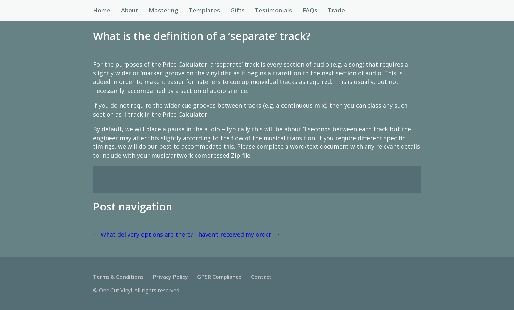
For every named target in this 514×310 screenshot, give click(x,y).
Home (101, 10)
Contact (261, 276)
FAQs (310, 10)
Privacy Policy (170, 276)
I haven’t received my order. (237, 234)
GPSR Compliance (219, 276)
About (129, 10)
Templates (204, 10)
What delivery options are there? (143, 234)
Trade (336, 10)
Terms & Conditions (118, 276)
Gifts (237, 10)
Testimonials (273, 10)
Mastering (163, 10)
